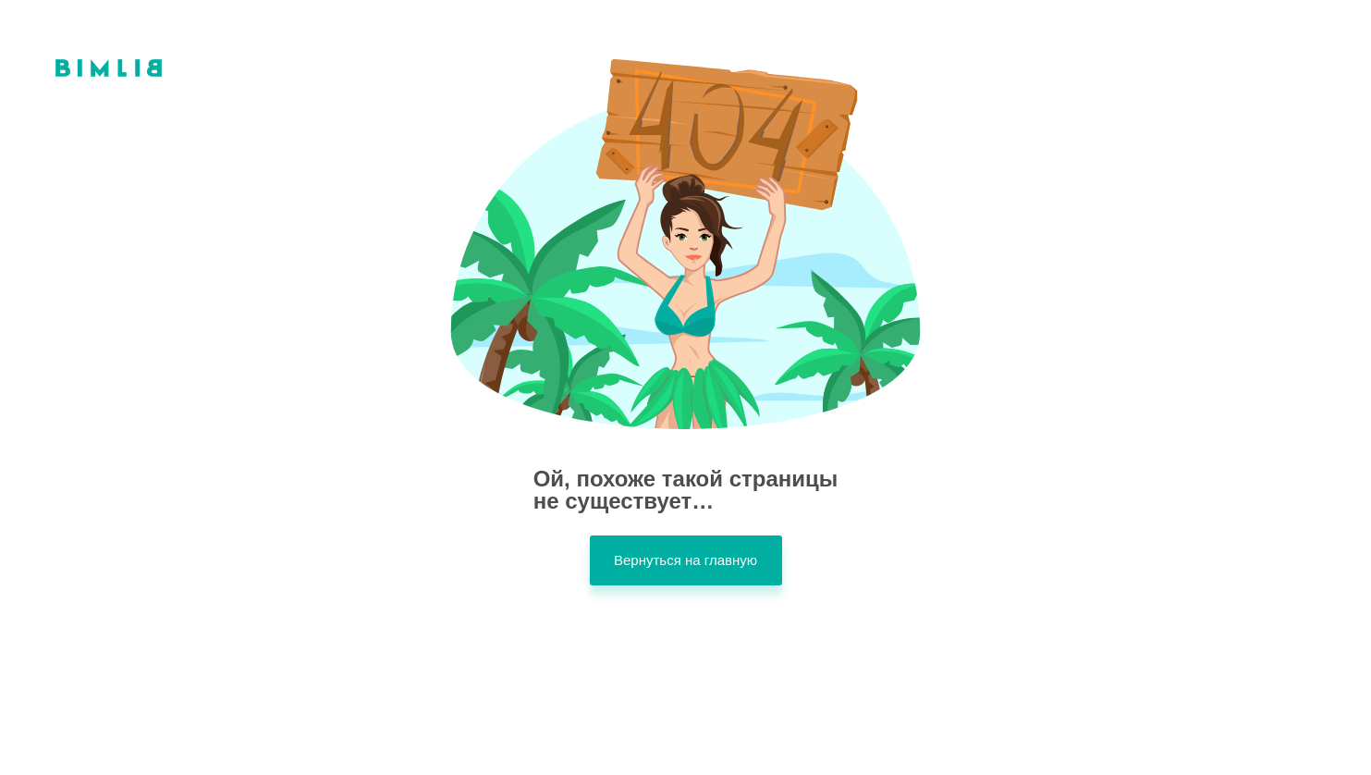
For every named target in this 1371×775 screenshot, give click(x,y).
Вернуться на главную (685, 560)
